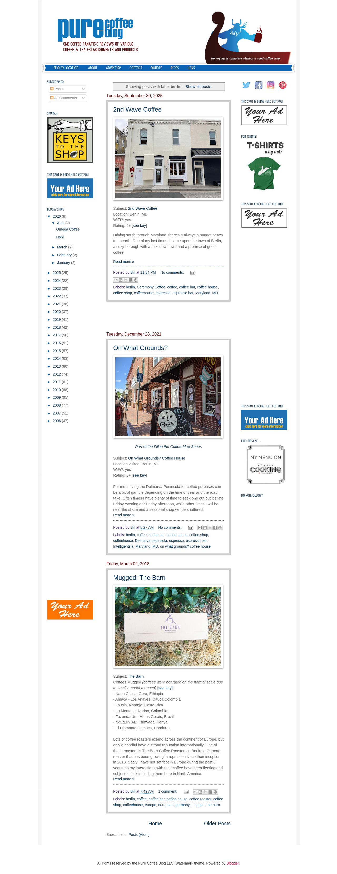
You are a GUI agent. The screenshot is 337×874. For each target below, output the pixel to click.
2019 (57, 320)
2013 (57, 366)
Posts (56, 89)
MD (215, 293)
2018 (57, 327)
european (166, 805)
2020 (57, 312)
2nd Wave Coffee (137, 109)
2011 (57, 382)
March (62, 247)
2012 (57, 374)
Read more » (123, 262)
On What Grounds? (140, 347)
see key (139, 225)
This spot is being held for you (67, 175)
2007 (57, 413)
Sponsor (52, 113)
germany (183, 805)
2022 (57, 296)
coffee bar (187, 287)
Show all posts (198, 86)
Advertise (113, 68)
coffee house (207, 287)
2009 (57, 397)
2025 (57, 273)
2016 (57, 343)
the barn (213, 805)
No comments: (173, 272)
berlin (130, 287)
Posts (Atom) (139, 835)
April (61, 223)
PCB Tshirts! (249, 136)
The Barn (136, 676)
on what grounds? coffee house (185, 546)
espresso (163, 293)
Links (191, 68)
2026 (57, 216)
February (65, 255)
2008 (57, 405)
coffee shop (122, 293)
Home (155, 823)
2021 (57, 304)
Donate (156, 68)
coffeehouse (144, 293)
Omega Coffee (68, 229)
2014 (57, 359)
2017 (57, 335)
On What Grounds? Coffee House (156, 458)
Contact (136, 68)
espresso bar (182, 293)
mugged (198, 805)
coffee (172, 287)
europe (150, 805)
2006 (57, 421)
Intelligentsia (123, 546)
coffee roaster (200, 799)
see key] (165, 688)
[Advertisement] (168, 317)
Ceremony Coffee (151, 287)
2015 (57, 351)
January (64, 263)
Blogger (232, 863)
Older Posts (217, 823)
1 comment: (168, 791)
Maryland (202, 293)
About (92, 68)
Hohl (59, 237)
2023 (57, 289)
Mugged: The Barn (139, 577)
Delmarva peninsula (151, 541)
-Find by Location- (66, 68)
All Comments (63, 98)
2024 (57, 281)
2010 (57, 390)
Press (175, 68)
